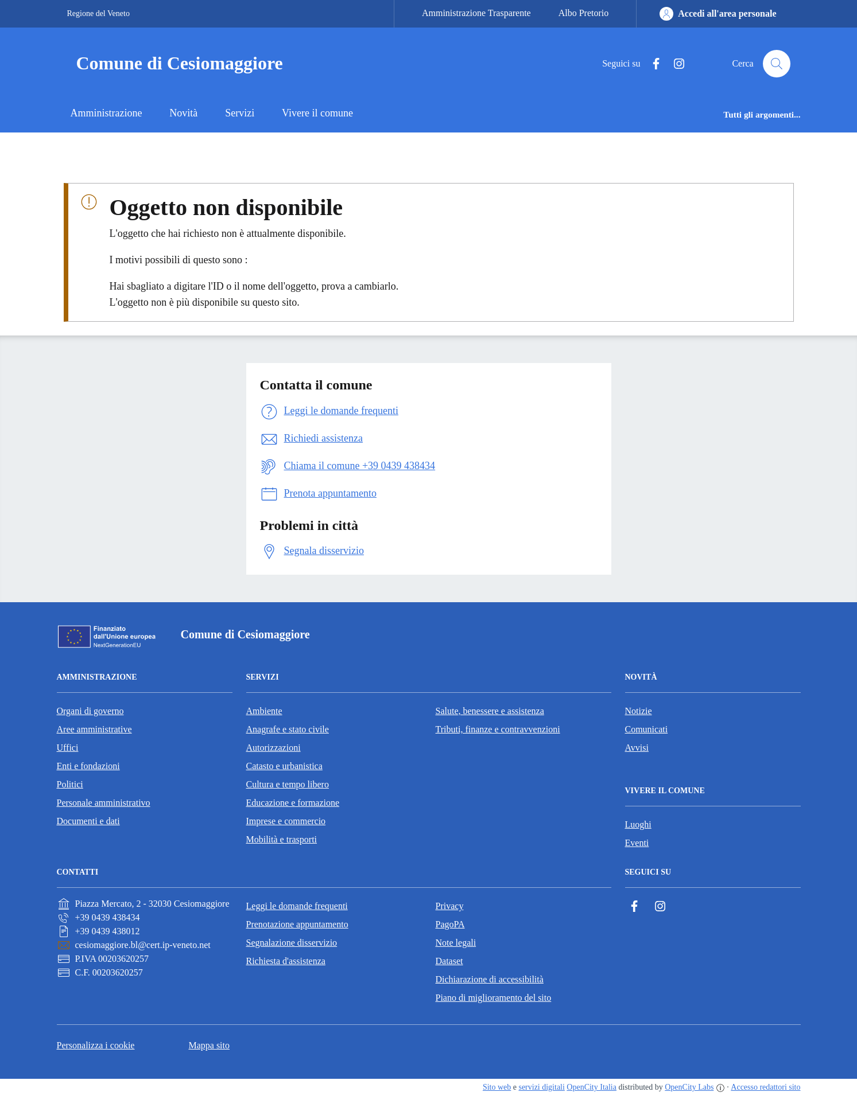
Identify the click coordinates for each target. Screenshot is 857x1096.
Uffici (68, 747)
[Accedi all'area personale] (718, 14)
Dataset (449, 961)
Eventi (637, 843)
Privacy (450, 906)
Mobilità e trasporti (281, 839)
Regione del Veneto (98, 13)
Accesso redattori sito (765, 1087)
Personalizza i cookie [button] (96, 1045)
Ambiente (264, 711)
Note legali (456, 942)
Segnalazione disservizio (292, 942)
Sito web (497, 1087)
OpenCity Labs (689, 1087)
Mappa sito (209, 1045)
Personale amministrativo (103, 803)
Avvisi (637, 747)
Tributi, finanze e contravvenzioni (498, 729)
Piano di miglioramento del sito (494, 998)
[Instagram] (674, 64)
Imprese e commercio (286, 821)
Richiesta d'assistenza (285, 961)
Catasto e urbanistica (284, 766)
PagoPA (450, 924)
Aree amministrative (94, 729)
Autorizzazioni (273, 747)
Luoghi (638, 824)
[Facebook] (651, 64)
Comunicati (646, 729)
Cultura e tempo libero (287, 784)
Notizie (638, 711)
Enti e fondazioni (88, 766)
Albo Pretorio (584, 13)
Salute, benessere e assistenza (490, 711)
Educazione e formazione (293, 803)
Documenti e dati (88, 821)
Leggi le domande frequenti (297, 906)
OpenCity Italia (591, 1087)
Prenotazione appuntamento (297, 924)
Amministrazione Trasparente (476, 13)
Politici (70, 784)
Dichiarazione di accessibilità (490, 979)
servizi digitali (541, 1087)
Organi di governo (90, 711)
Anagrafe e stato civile (287, 729)
